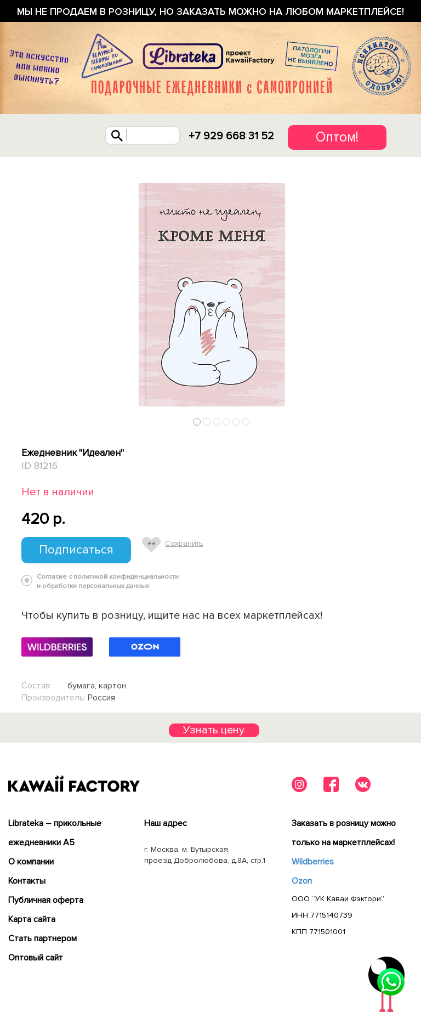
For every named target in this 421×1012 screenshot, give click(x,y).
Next (395, 419)
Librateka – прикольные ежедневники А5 (54, 833)
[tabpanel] (210, 294)
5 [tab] (236, 421)
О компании (31, 861)
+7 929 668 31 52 (231, 136)
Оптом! (337, 137)
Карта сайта (31, 919)
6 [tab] (246, 421)
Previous (26, 419)
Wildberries (313, 861)
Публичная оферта (45, 900)
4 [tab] (226, 421)
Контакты (26, 880)
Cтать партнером (42, 938)
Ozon (302, 880)
